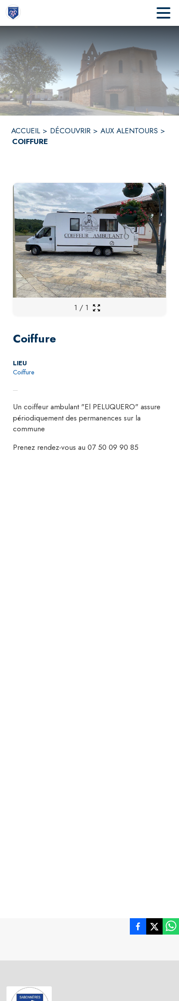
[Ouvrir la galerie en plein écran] (96, 308)
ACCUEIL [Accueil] (25, 131)
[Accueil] (13, 13)
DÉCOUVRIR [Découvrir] (70, 131)
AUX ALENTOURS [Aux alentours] (129, 131)
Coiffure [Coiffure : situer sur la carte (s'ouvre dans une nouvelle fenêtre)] (24, 372)
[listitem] (138, 928)
